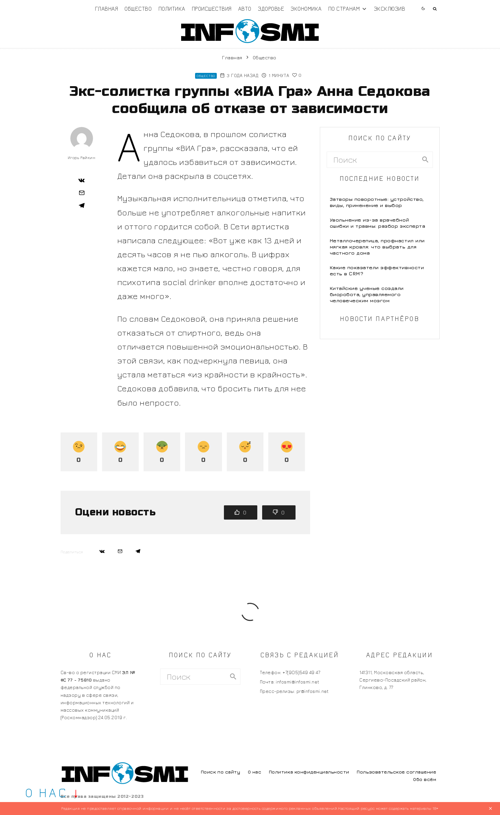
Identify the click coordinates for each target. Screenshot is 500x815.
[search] (426, 159)
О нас (255, 772)
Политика (171, 8)
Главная (106, 8)
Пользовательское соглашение (396, 772)
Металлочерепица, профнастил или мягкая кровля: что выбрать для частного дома (377, 247)
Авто (244, 8)
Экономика (306, 8)
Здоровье (271, 8)
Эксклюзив (389, 8)
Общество (138, 8)
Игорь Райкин (81, 157)
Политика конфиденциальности (309, 772)
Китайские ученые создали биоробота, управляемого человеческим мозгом (367, 294)
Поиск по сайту (220, 772)
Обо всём (424, 779)
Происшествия (212, 8)
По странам (344, 8)
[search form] (373, 159)
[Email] (82, 193)
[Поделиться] (82, 180)
